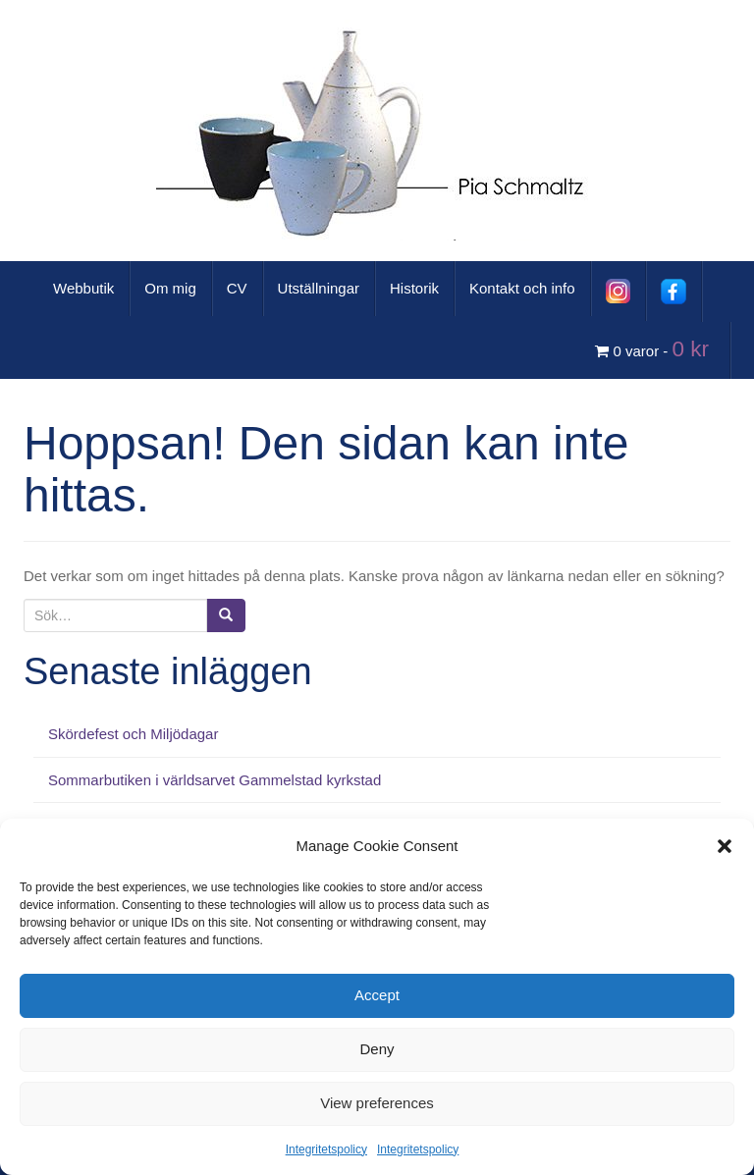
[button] (724, 846)
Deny (376, 1049)
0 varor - (655, 349)
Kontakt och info (522, 288)
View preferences (377, 1103)
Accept (377, 995)
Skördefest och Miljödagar (133, 733)
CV (237, 288)
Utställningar (318, 288)
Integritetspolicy (326, 1149)
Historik (414, 288)
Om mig (170, 288)
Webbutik (83, 288)
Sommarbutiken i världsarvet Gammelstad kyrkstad (214, 780)
